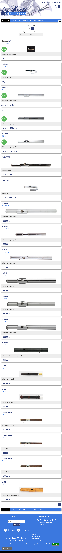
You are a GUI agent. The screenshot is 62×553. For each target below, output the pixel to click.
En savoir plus (7, 548)
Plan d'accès (10, 530)
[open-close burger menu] (59, 6)
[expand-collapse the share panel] (60, 21)
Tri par (36, 32)
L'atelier (33, 534)
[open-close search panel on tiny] (55, 6)
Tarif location (35, 539)
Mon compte (46, 3)
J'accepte (55, 544)
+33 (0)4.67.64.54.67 (45, 520)
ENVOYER (17, 524)
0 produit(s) (57, 3)
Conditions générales (37, 541)
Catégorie (24, 32)
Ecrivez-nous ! (23, 530)
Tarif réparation (35, 537)
